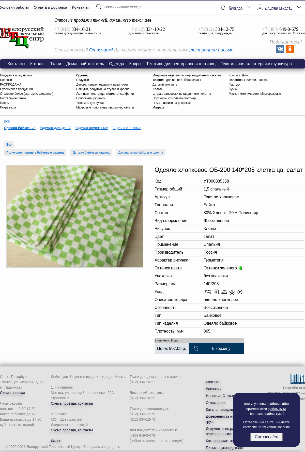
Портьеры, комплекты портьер (174, 98)
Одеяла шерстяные (91, 128)
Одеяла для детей (55, 128)
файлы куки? (274, 414)
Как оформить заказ (222, 441)
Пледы (5, 103)
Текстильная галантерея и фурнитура (256, 64)
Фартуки (234, 84)
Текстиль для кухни (90, 103)
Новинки (6, 80)
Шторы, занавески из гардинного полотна (181, 93)
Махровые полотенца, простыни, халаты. (105, 107)
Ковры (135, 64)
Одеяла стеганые (127, 128)
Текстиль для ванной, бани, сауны (176, 80)
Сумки (233, 89)
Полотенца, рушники (90, 98)
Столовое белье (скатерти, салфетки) (26, 93)
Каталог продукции (221, 409)
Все (7, 121)
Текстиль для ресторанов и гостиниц (181, 64)
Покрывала (8, 107)
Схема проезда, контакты (72, 403)
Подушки (82, 80)
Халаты (157, 89)
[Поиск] (133, 7)
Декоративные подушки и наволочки (102, 84)
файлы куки (277, 409)
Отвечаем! (101, 49)
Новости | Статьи (220, 396)
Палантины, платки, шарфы (248, 80)
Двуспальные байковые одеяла (140, 152)
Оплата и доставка (50, 7)
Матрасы (158, 107)
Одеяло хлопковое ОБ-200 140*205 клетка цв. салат (22, 38)
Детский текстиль (164, 84)
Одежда (116, 64)
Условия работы (14, 7)
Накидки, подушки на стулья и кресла (102, 89)
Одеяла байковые (20, 128)
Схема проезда (12, 393)
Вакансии (214, 389)
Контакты (80, 7)
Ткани (55, 64)
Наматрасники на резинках (171, 103)
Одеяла (82, 75)
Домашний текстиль (85, 64)
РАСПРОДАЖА (10, 84)
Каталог (37, 64)
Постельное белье (13, 98)
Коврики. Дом (238, 75)
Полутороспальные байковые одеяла (35, 152)
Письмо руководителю (224, 448)
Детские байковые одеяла (91, 152)
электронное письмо (211, 49)
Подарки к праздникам (16, 75)
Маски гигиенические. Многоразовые (255, 93)
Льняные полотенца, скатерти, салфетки (105, 93)
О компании (215, 403)
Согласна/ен (266, 437)
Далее (56, 441)
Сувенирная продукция (16, 89)
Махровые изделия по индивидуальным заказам (186, 75)
